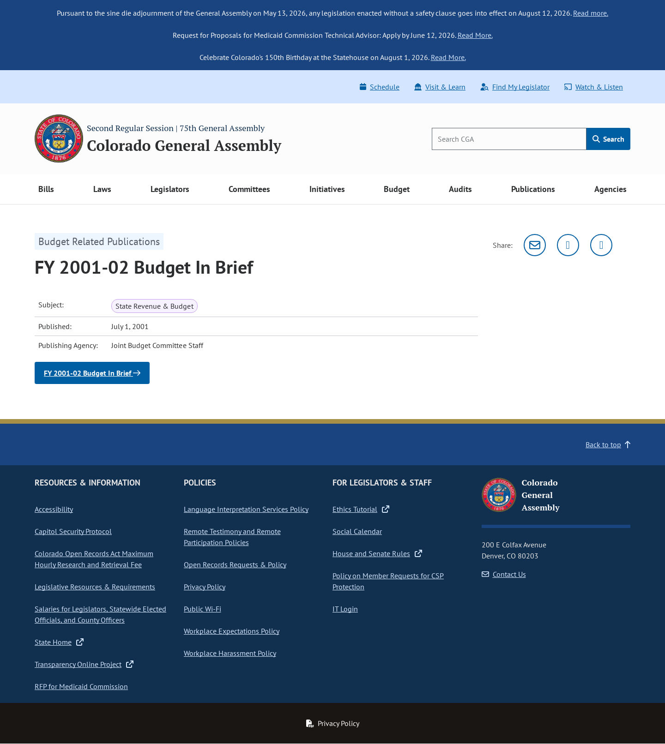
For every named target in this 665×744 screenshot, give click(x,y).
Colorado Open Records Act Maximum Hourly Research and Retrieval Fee (94, 559)
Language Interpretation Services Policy (246, 509)
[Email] (535, 245)
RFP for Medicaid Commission (81, 686)
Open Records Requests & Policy (235, 564)
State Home (59, 642)
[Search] (509, 139)
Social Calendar (357, 531)
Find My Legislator (515, 86)
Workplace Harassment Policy (230, 653)
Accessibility (54, 509)
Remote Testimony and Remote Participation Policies (232, 537)
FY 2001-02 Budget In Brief (92, 373)
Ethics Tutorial (360, 509)
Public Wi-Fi (202, 608)
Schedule (379, 86)
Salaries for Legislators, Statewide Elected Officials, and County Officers (100, 614)
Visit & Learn (440, 86)
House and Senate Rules (377, 553)
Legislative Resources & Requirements (95, 586)
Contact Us (504, 574)
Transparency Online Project (84, 664)
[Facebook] (601, 245)
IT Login (345, 608)
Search (608, 139)
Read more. (590, 13)
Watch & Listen (593, 86)
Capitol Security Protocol (73, 531)
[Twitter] (568, 245)
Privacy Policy (204, 586)
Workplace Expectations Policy (231, 631)
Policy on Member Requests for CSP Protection (388, 581)
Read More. (475, 35)
